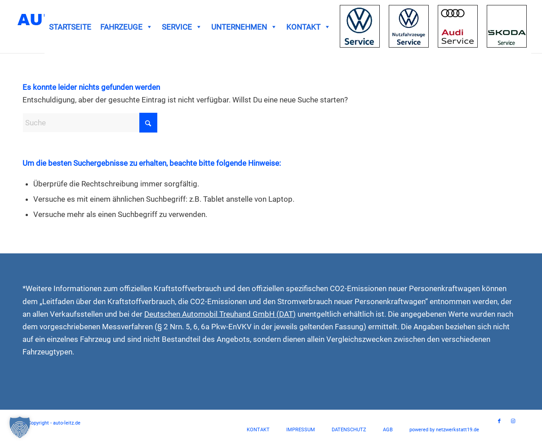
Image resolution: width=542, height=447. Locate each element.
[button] (20, 427)
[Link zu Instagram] (513, 421)
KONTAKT (308, 27)
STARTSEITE (70, 26)
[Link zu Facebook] (499, 421)
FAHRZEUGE (126, 27)
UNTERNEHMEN (244, 27)
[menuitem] (258, 430)
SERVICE (182, 27)
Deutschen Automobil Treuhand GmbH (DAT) (220, 314)
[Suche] (89, 123)
